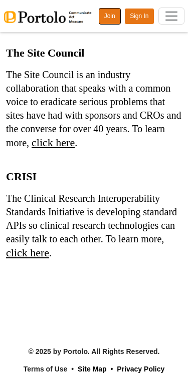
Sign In (139, 16)
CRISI (21, 176)
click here (53, 142)
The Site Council (45, 53)
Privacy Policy (140, 369)
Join (109, 16)
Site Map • (95, 369)
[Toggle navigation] (171, 16)
